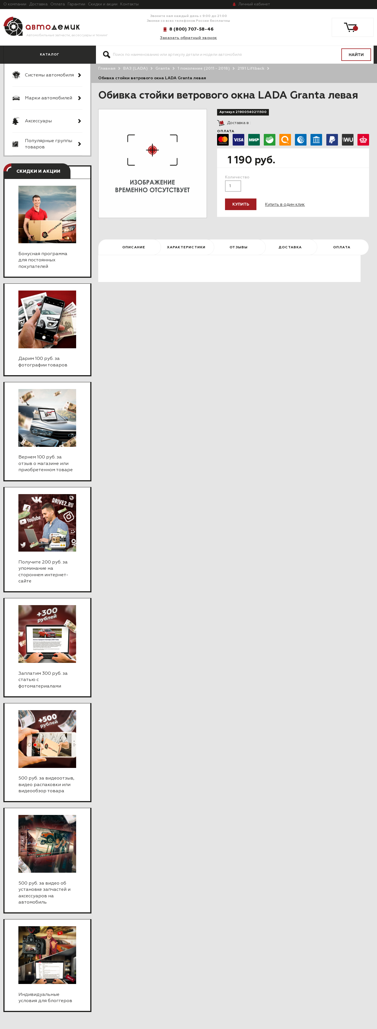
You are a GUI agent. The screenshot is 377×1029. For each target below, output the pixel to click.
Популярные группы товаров (48, 144)
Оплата (57, 4)
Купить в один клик (285, 204)
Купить (240, 204)
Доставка (38, 4)
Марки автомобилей (48, 98)
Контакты (129, 4)
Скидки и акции (102, 4)
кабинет (254, 4)
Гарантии (76, 4)
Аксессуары (38, 121)
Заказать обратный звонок (188, 38)
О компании (14, 4)
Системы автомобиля (49, 75)
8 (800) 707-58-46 (191, 29)
